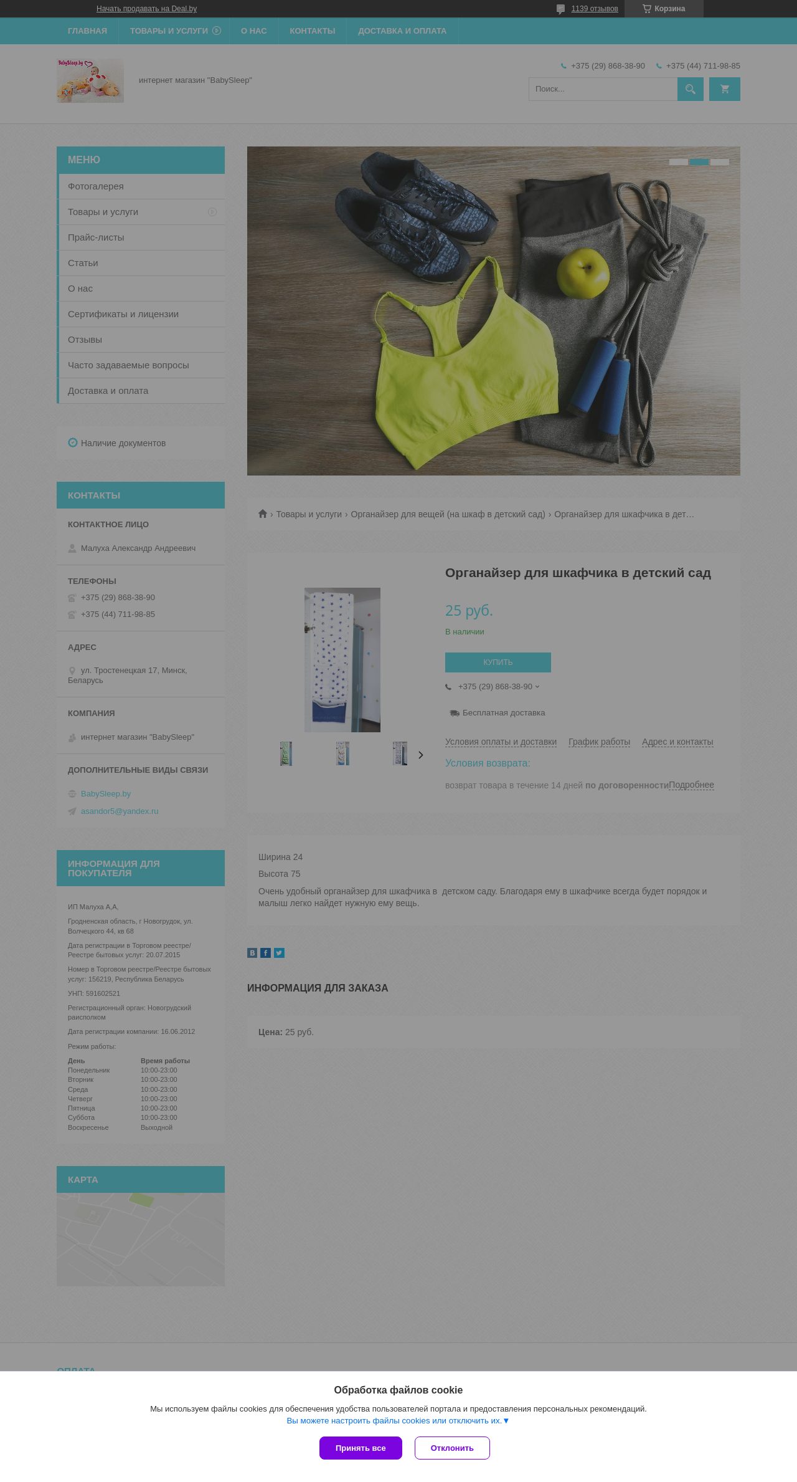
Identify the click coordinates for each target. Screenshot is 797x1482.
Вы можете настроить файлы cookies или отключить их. (394, 1420)
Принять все (361, 1448)
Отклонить (452, 1448)
